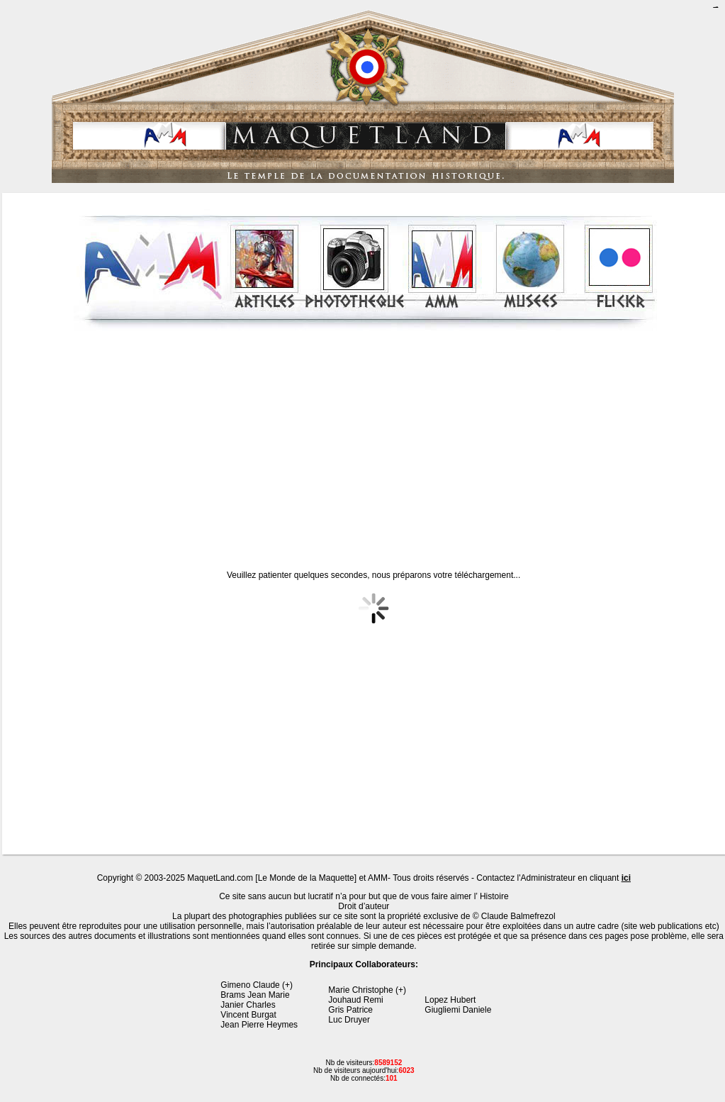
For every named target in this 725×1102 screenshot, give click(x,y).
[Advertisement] (365, 439)
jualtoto (716, 7)
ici (626, 878)
